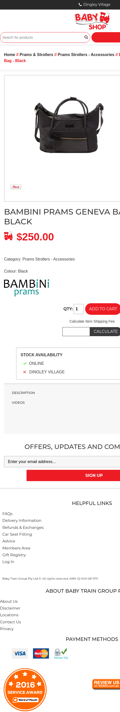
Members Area (16, 548)
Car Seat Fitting (17, 534)
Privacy (7, 628)
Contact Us (10, 622)
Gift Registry (14, 554)
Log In (9, 561)
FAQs (8, 513)
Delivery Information (22, 520)
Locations (9, 615)
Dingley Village (96, 4)
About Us (9, 601)
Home (9, 55)
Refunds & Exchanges (23, 527)
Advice (9, 541)
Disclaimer (10, 608)
